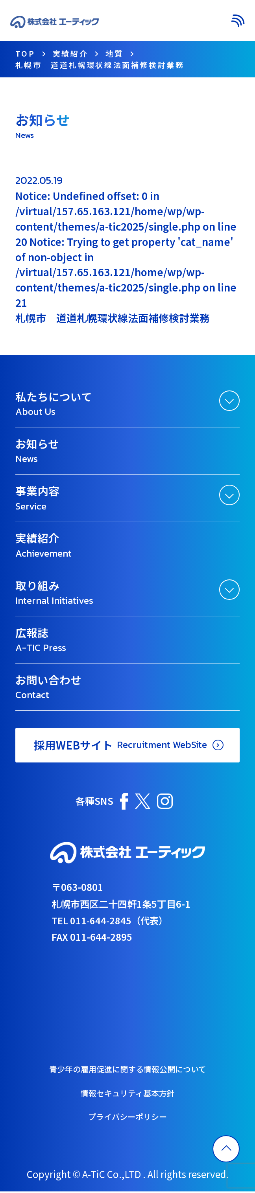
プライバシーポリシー (127, 1118)
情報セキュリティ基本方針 (127, 1094)
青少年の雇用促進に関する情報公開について (127, 1070)
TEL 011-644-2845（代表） (111, 921)
